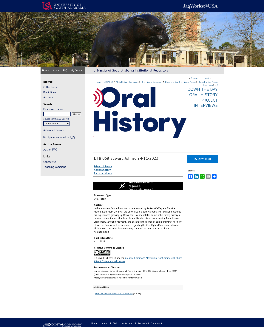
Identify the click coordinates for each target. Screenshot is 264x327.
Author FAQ (50, 149)
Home (98, 82)
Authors (48, 97)
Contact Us (49, 162)
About (105, 323)
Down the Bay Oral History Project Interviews (203, 97)
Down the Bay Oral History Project (180, 82)
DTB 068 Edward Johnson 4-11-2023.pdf (114, 293)
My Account (128, 323)
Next (207, 78)
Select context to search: (56, 118)
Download (202, 158)
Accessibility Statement (150, 323)
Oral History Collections (151, 82)
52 (216, 85)
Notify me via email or (59, 137)
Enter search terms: (53, 109)
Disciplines (49, 92)
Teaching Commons (54, 167)
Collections (50, 87)
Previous (194, 78)
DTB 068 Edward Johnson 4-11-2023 (126, 158)
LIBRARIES (108, 82)
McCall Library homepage (127, 82)
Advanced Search (53, 130)
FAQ (115, 323)
